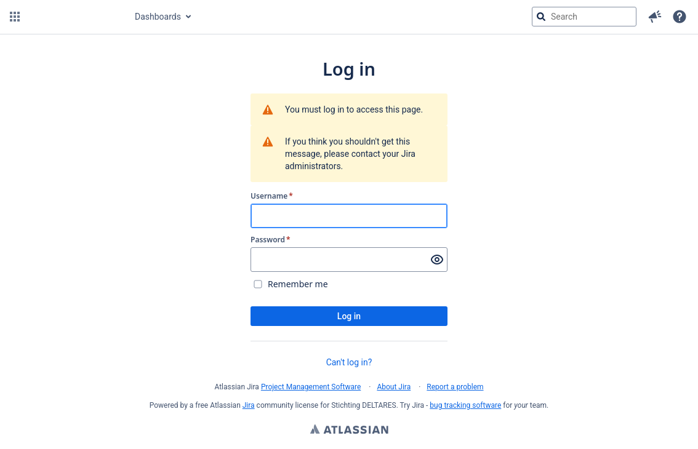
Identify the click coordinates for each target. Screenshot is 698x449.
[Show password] (437, 259)
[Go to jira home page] (76, 16)
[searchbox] (584, 16)
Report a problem (455, 387)
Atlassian (349, 430)
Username (272, 196)
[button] (14, 16)
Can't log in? (349, 362)
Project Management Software (311, 387)
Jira (249, 405)
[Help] (679, 16)
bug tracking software (465, 405)
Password (271, 240)
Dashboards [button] (158, 17)
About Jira (394, 387)
